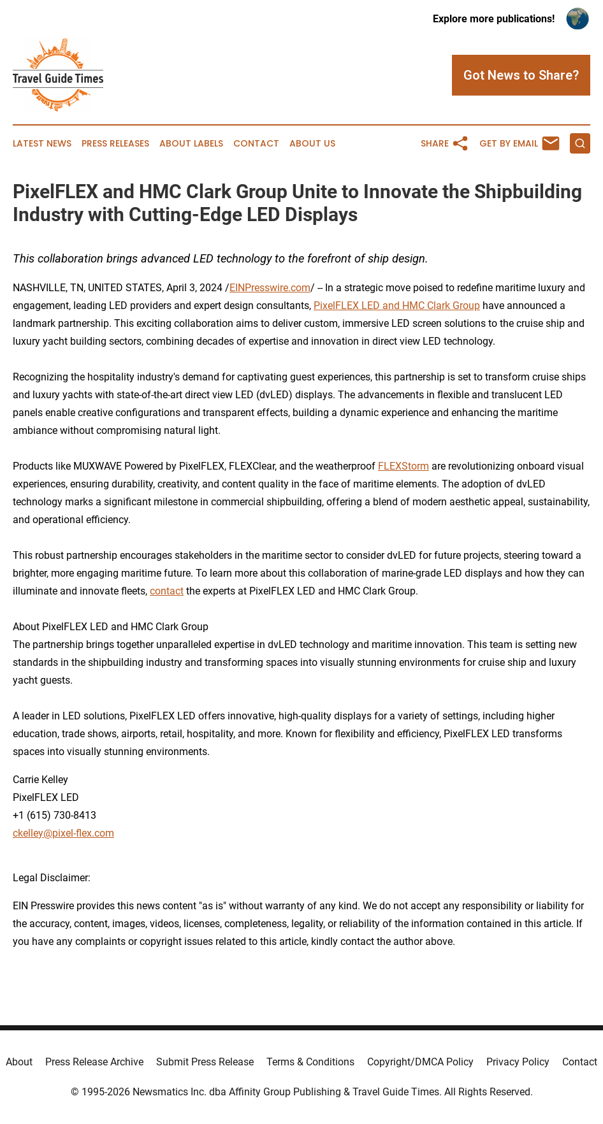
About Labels (191, 143)
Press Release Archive (94, 1062)
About (19, 1062)
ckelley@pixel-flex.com (63, 833)
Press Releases (115, 143)
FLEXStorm (403, 466)
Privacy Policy (517, 1062)
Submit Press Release (205, 1062)
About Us (312, 143)
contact (167, 591)
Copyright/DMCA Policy (420, 1062)
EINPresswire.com (269, 288)
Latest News (42, 143)
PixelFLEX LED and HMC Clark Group (397, 305)
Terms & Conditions (310, 1062)
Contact (256, 143)
